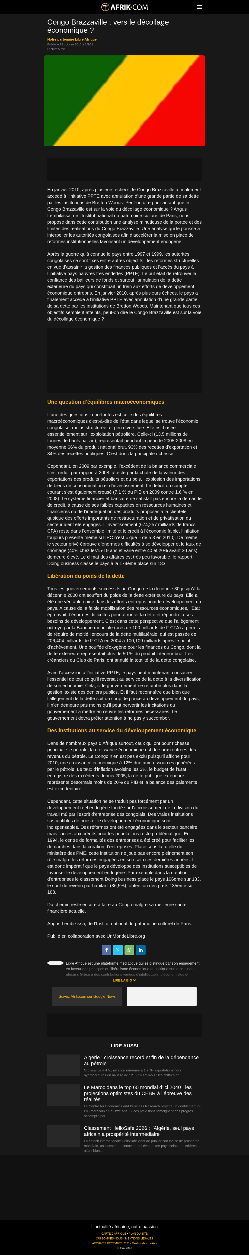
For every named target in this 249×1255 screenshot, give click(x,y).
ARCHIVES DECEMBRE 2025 (110, 1243)
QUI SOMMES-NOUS (109, 1238)
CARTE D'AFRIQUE (113, 1233)
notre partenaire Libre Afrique (72, 39)
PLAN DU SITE (138, 1233)
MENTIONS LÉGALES (139, 1238)
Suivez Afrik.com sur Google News (87, 996)
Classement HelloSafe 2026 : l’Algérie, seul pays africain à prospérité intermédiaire (139, 1131)
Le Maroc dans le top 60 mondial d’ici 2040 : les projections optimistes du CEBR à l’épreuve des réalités (138, 1093)
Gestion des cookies (144, 1243)
